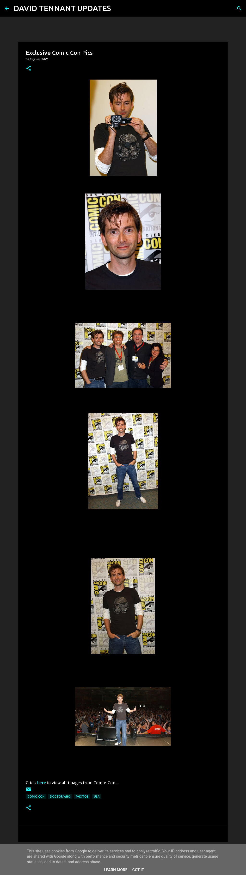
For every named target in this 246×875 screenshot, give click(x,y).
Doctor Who (60, 796)
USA (96, 796)
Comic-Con (36, 796)
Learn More (115, 870)
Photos (82, 796)
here (41, 782)
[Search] (118, 8)
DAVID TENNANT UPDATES (62, 8)
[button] (28, 68)
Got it (138, 870)
